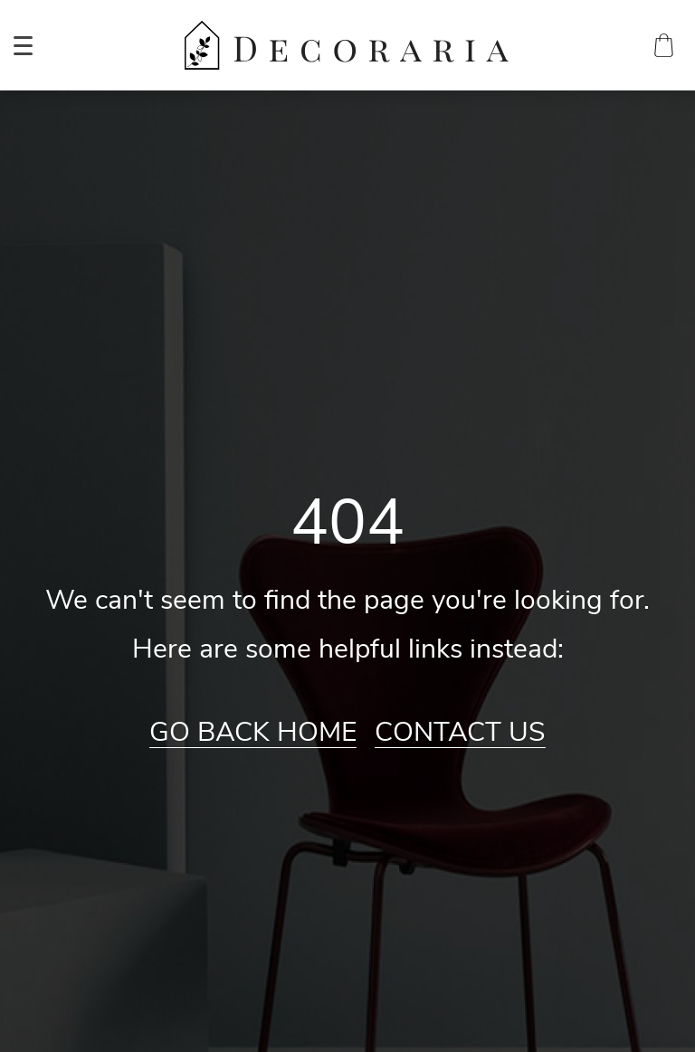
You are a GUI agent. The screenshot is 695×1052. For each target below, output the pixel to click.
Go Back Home (253, 732)
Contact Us (460, 732)
